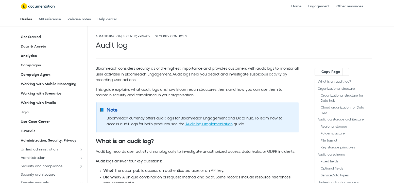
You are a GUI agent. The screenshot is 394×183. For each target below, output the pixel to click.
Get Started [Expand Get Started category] (52, 37)
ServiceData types (335, 175)
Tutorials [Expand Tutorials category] (52, 131)
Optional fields (332, 168)
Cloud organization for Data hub (342, 110)
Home (296, 6)
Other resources (349, 6)
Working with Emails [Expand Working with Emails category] (52, 103)
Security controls (171, 36)
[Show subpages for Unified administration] (81, 150)
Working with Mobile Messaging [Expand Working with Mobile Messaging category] (52, 84)
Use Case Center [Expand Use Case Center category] (52, 122)
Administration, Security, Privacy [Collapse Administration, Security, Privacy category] (52, 141)
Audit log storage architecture (341, 119)
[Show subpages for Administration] (81, 158)
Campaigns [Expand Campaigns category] (52, 66)
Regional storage (334, 126)
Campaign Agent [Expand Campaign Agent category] (52, 75)
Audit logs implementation (209, 124)
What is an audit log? (334, 81)
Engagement (319, 6)
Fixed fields (329, 161)
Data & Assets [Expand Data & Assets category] (52, 47)
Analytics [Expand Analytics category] (52, 56)
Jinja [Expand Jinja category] (52, 113)
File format (329, 140)
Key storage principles (338, 147)
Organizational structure (336, 88)
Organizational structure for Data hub (342, 98)
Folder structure (333, 133)
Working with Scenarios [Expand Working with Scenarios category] (52, 94)
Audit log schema (331, 154)
